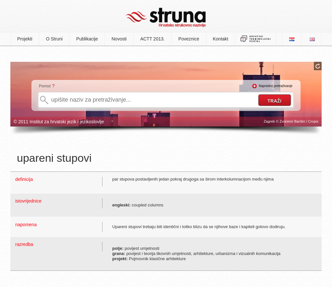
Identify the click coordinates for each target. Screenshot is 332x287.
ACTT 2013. (152, 38)
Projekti (24, 38)
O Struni (54, 38)
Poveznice (188, 38)
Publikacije (87, 38)
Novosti (119, 38)
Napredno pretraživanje (275, 86)
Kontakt (220, 38)
